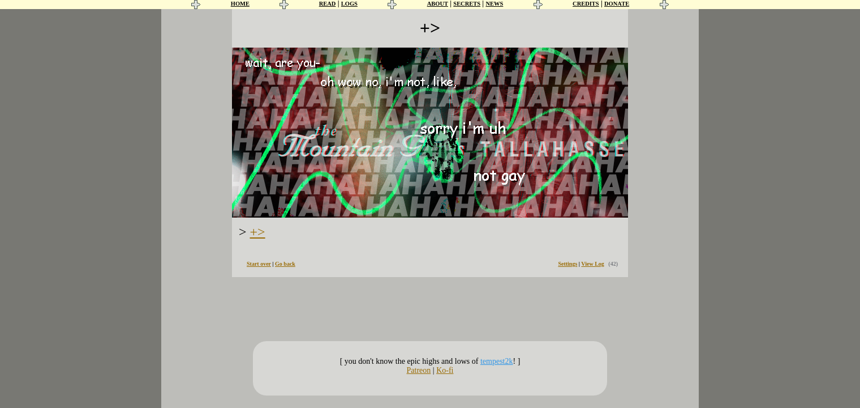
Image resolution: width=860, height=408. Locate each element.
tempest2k (496, 361)
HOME (240, 4)
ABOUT (437, 4)
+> (257, 231)
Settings (567, 264)
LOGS (349, 4)
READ (327, 4)
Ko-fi (444, 370)
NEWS (494, 4)
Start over (259, 264)
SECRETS (466, 4)
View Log (592, 264)
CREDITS (586, 4)
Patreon (419, 370)
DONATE (616, 4)
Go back (285, 264)
